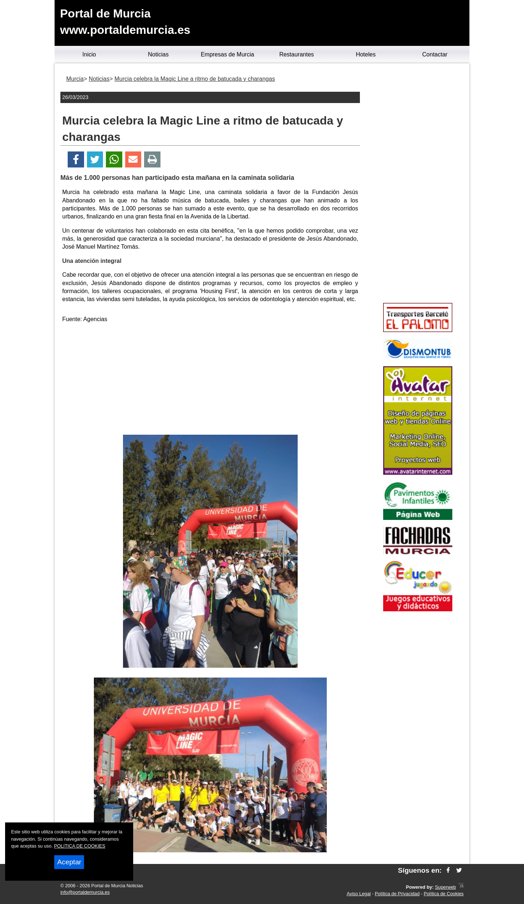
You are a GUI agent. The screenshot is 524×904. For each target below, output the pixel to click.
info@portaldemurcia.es (85, 892)
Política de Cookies (444, 893)
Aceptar (69, 862)
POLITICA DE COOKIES (80, 846)
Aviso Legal (359, 893)
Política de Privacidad (397, 893)
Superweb (445, 887)
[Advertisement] (210, 380)
